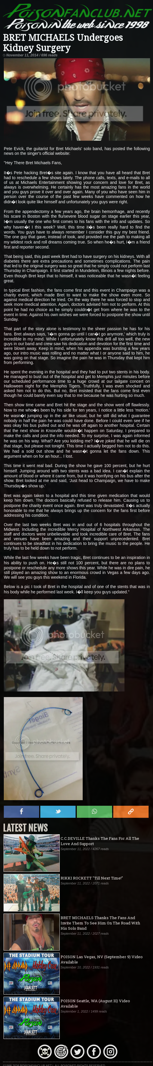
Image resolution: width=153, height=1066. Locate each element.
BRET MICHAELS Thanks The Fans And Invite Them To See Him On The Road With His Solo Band (100, 923)
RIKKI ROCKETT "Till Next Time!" (92, 878)
